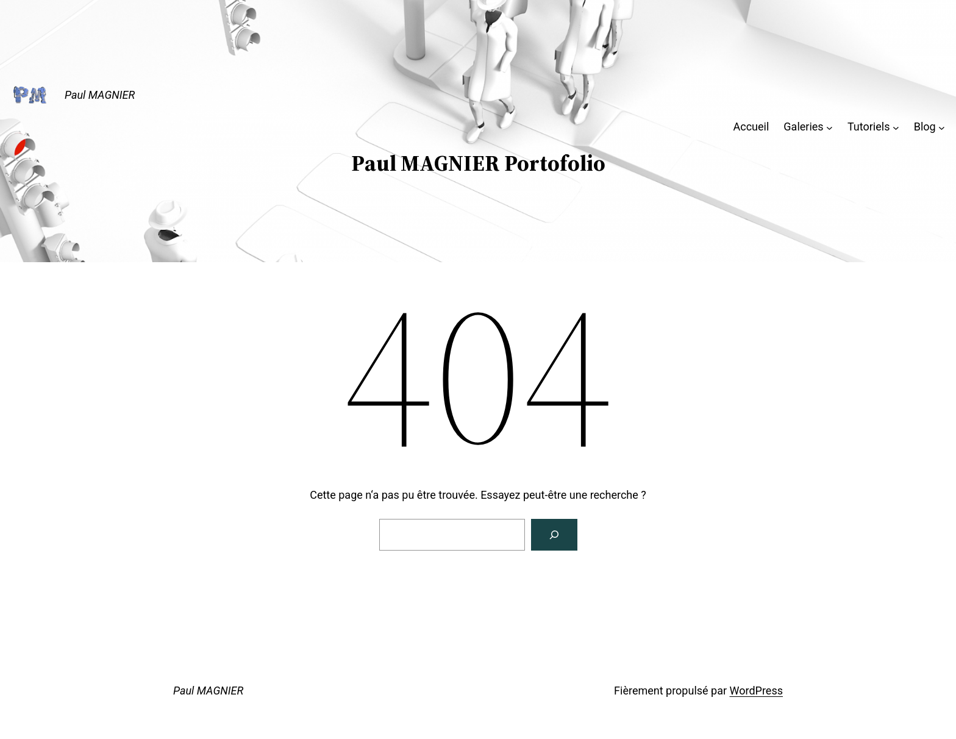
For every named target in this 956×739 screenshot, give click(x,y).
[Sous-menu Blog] (941, 127)
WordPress (756, 690)
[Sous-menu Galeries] (829, 127)
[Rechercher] (554, 535)
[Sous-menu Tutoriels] (896, 127)
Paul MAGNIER (100, 94)
